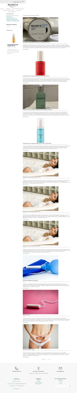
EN (59, 380)
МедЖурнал (52, 8)
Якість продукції (38, 379)
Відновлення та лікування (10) (12, 12)
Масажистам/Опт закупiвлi (42, 8)
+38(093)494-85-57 (11, 380)
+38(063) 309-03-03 (16, 378)
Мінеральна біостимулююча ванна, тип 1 (32, 242)
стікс (62, 40)
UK (61, 380)
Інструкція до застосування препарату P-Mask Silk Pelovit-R (36, 72)
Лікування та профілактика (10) (12, 16)
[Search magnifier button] (20, 23)
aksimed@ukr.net (16, 385)
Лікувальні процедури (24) (11, 15)
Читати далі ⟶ (26, 79)
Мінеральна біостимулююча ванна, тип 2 (32, 208)
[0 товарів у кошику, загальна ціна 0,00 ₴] (69, 2)
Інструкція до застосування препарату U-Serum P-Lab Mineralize (37, 140)
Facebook (60, 376)
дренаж (45, 40)
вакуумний (40, 40)
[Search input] (10, 23)
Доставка (38, 376)
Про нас (12, 8)
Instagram (60, 378)
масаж (51, 40)
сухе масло (66, 40)
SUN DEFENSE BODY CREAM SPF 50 (12, 42)
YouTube (60, 377)
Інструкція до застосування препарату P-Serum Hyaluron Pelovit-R (37, 106)
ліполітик (48, 40)
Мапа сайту (38, 380)
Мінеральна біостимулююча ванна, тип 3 (32, 173)
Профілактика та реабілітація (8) (12, 17)
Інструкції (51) (9, 13)
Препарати (18, 8)
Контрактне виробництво (28, 8)
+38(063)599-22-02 (13, 382)
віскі (43, 40)
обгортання (55, 40)
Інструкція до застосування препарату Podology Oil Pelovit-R (36, 39)
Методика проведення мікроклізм (30, 277)
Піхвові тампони (26, 311)
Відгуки (38, 378)
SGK (47, 391)
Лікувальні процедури (35, 174)
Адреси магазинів (60, 8)
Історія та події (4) (10, 14)
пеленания (59, 40)
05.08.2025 (9, 44)
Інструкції (33, 40)
